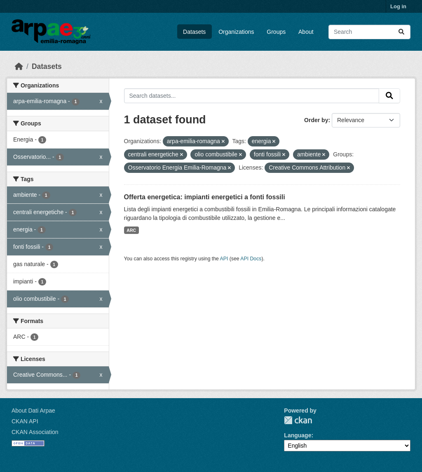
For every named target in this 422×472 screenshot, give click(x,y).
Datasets (194, 31)
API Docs (250, 259)
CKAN (298, 420)
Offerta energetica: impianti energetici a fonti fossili (204, 197)
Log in (398, 6)
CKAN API (25, 421)
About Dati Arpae (33, 410)
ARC (131, 230)
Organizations (236, 31)
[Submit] (401, 32)
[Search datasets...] (369, 32)
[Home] (19, 66)
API (224, 259)
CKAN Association (35, 432)
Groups (276, 31)
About (306, 31)
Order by (316, 120)
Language (297, 435)
